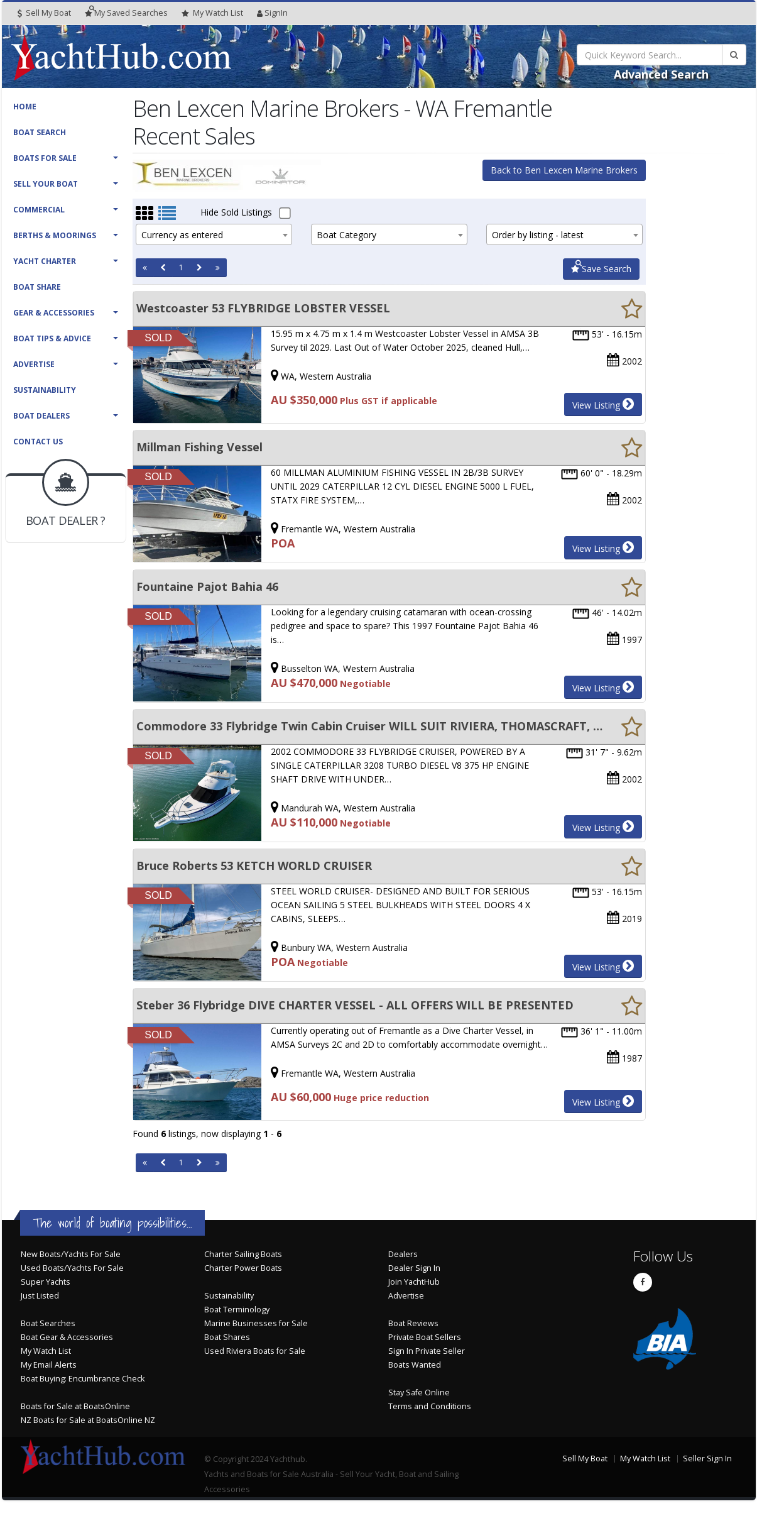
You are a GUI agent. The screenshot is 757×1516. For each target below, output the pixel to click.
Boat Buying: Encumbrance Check (82, 1378)
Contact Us (38, 441)
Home (24, 106)
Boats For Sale (45, 158)
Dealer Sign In (414, 1268)
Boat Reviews (413, 1323)
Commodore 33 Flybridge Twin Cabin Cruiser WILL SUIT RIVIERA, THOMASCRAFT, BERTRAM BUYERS (369, 726)
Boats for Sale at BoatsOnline (75, 1406)
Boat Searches (48, 1323)
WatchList (212, 13)
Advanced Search (661, 74)
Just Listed (40, 1295)
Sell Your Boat (45, 184)
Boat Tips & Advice (52, 338)
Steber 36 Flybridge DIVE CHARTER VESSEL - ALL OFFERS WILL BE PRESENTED (355, 1005)
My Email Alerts (49, 1364)
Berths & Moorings (54, 235)
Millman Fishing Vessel (199, 447)
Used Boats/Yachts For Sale (72, 1268)
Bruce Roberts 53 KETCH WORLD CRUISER (254, 865)
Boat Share (37, 287)
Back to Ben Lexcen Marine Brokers (564, 170)
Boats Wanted (414, 1364)
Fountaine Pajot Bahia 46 (207, 586)
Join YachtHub (414, 1282)
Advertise (34, 364)
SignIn (272, 13)
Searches (126, 13)
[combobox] (214, 234)
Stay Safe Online (419, 1392)
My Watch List (46, 1351)
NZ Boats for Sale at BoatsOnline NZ (88, 1420)
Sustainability (44, 390)
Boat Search (39, 132)
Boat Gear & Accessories (67, 1337)
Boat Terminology (237, 1309)
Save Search (601, 269)
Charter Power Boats (243, 1268)
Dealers (403, 1254)
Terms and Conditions (429, 1406)
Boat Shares (227, 1337)
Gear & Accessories (53, 312)
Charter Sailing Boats (243, 1254)
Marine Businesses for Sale (256, 1323)
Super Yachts (45, 1282)
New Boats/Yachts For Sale (71, 1254)
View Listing (603, 404)
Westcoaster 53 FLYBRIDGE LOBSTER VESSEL (263, 308)
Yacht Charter (44, 261)
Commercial (39, 209)
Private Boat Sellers (424, 1337)
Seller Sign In (707, 1458)
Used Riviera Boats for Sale (254, 1351)
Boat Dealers (41, 415)
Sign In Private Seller (426, 1351)
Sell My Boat (44, 13)
